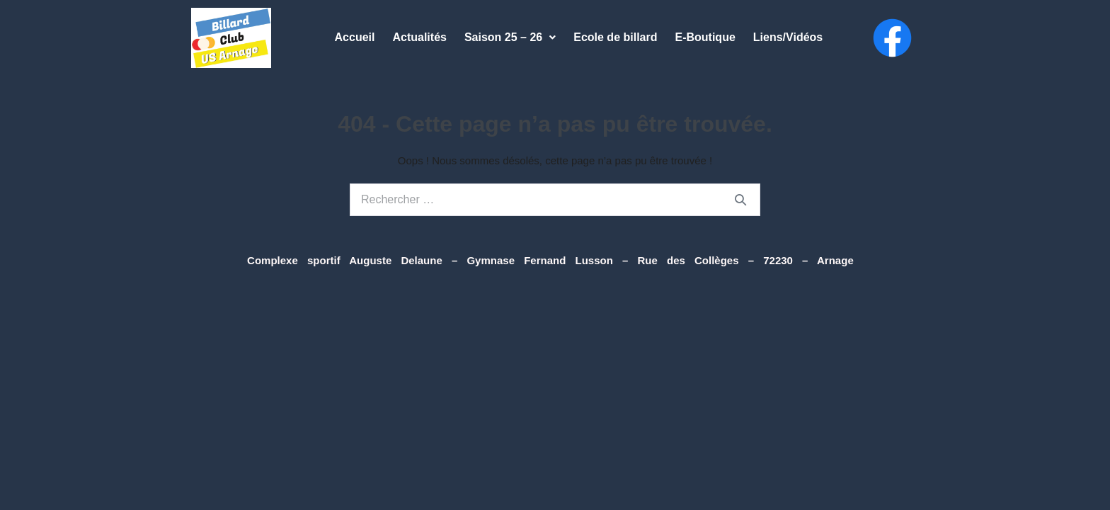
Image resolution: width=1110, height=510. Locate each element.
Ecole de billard (615, 37)
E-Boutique (705, 37)
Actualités (419, 37)
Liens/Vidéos (788, 37)
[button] (510, 37)
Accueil (355, 37)
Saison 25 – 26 (510, 37)
